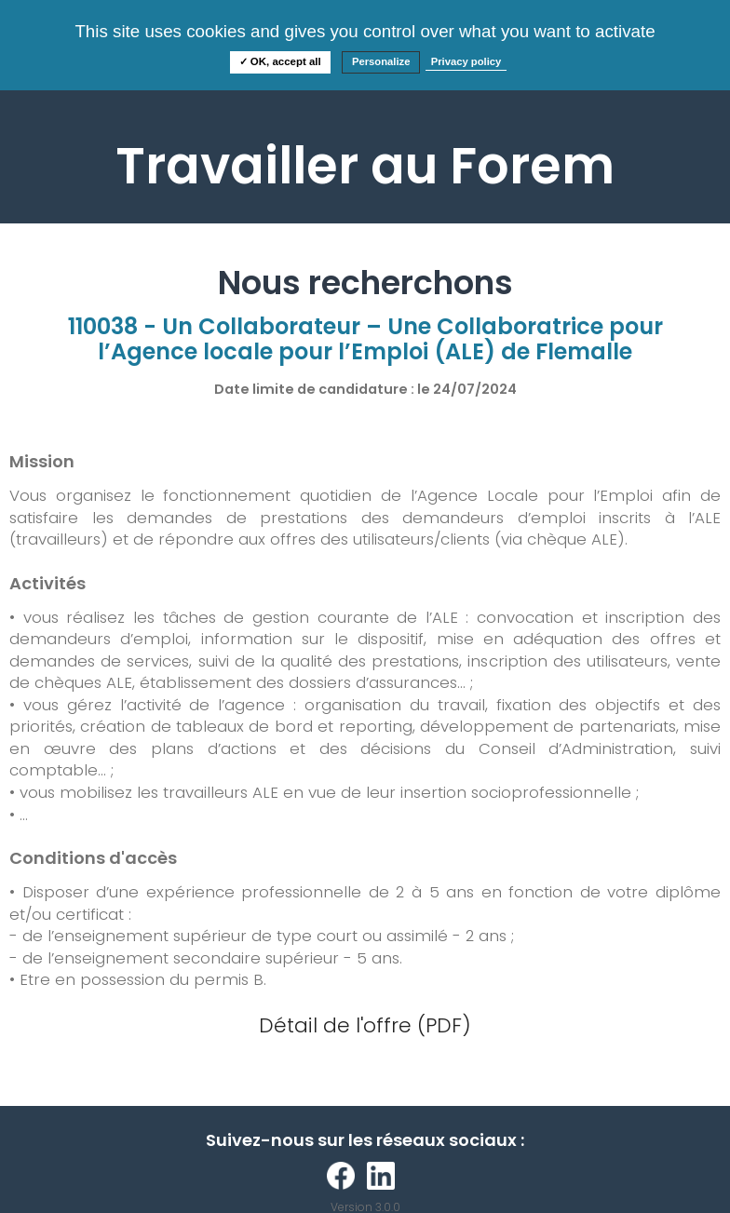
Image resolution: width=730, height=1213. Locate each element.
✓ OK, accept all (280, 61)
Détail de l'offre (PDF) (365, 1025)
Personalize (381, 61)
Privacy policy (466, 61)
